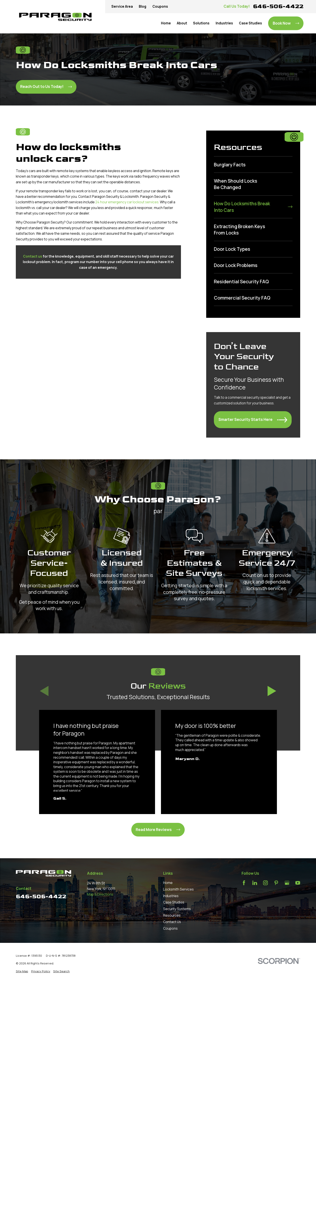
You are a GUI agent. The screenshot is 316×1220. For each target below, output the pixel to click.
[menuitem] (253, 164)
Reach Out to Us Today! (46, 86)
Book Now (286, 23)
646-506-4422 (278, 6)
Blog (142, 6)
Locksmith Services (178, 889)
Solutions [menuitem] (201, 23)
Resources (172, 915)
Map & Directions (100, 894)
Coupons (160, 6)
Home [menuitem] (166, 23)
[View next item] (272, 691)
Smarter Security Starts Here (252, 420)
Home (168, 882)
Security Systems (177, 909)
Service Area (122, 6)
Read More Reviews (158, 829)
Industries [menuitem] (224, 23)
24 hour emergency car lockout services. (127, 202)
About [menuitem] (182, 23)
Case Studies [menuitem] (250, 23)
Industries (171, 896)
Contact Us (172, 922)
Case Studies (173, 902)
